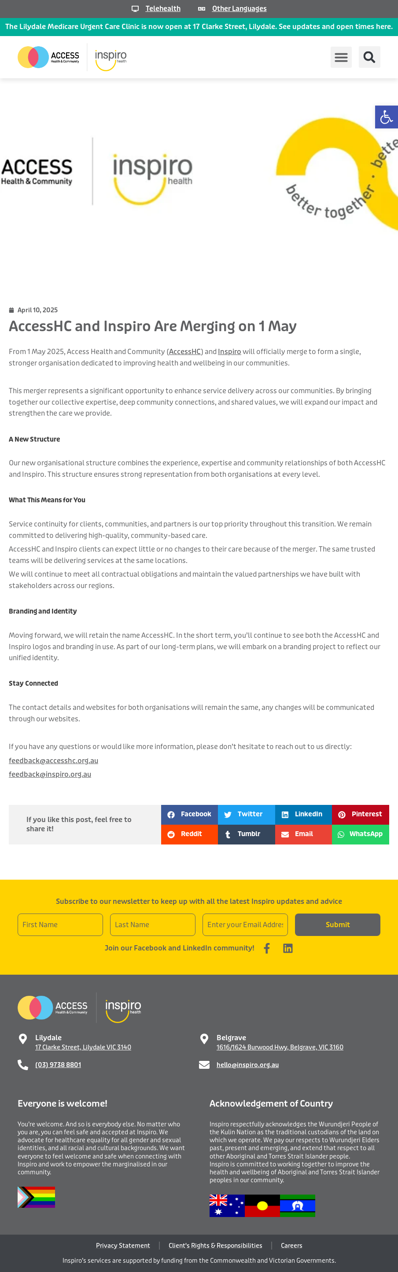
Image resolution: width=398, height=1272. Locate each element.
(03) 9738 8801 (58, 1065)
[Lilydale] (23, 1039)
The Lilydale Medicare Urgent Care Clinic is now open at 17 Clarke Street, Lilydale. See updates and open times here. (199, 26)
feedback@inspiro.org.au (50, 774)
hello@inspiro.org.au (248, 1065)
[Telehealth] (133, 8)
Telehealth (162, 8)
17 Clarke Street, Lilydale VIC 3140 (83, 1047)
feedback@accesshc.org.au (53, 760)
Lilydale (48, 1037)
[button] (386, 117)
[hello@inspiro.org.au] (204, 1065)
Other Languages (240, 8)
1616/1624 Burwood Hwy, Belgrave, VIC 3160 (280, 1047)
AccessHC (185, 351)
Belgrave (231, 1037)
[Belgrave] (204, 1039)
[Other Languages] (200, 8)
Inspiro (229, 351)
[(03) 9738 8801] (23, 1065)
